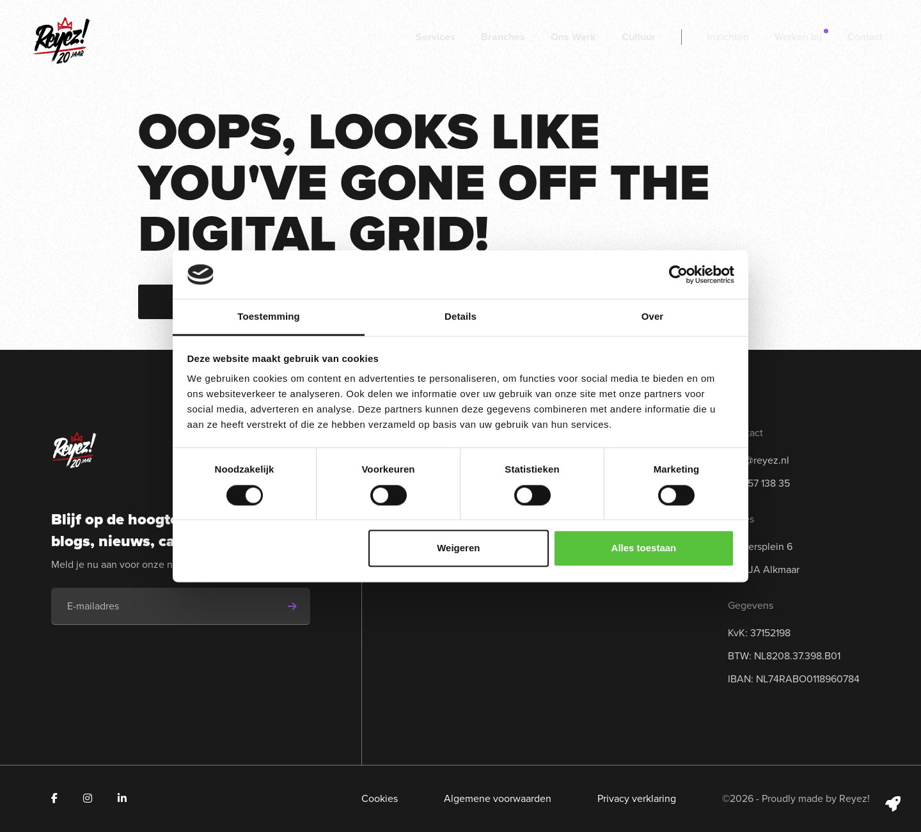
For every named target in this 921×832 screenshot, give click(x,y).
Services (435, 36)
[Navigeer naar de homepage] (61, 35)
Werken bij (798, 36)
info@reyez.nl (758, 460)
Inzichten (728, 36)
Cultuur (639, 36)
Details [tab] (460, 316)
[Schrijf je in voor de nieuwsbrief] (292, 606)
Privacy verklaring (636, 798)
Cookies (379, 798)
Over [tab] (653, 316)
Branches (503, 36)
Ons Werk (573, 36)
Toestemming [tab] (268, 316)
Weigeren (458, 548)
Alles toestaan (644, 548)
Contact (865, 36)
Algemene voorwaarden (497, 798)
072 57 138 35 (759, 483)
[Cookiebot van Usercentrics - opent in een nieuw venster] (678, 274)
